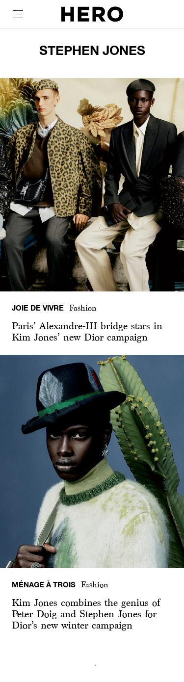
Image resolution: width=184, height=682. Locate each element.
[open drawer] (18, 14)
